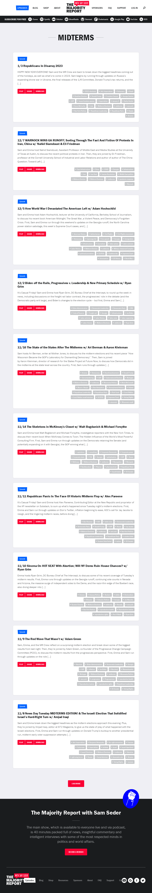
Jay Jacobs (129, 526)
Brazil (131, 91)
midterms (118, 106)
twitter (118, 541)
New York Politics (80, 111)
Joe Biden (129, 313)
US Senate (129, 471)
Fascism (130, 742)
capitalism (80, 452)
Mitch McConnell (127, 382)
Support (121, 7)
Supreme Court (127, 253)
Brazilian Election (81, 96)
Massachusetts (128, 669)
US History (117, 258)
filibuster (89, 599)
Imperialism (103, 101)
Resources (63, 880)
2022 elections (90, 91)
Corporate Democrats (109, 452)
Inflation (92, 669)
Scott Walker (128, 392)
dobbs (117, 595)
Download (40, 91)
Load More (76, 783)
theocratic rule (118, 757)
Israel (115, 747)
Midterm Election (79, 179)
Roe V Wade (117, 614)
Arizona (84, 373)
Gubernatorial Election (114, 377)
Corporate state (78, 457)
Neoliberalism (86, 467)
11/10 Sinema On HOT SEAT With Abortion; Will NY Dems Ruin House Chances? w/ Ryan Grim (72, 567)
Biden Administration (79, 308)
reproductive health (107, 609)
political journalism (87, 253)
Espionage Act (91, 239)
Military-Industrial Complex (123, 248)
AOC (98, 521)
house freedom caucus (86, 101)
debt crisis (108, 521)
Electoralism (128, 595)
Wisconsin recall (127, 402)
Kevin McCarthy (79, 106)
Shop (46, 7)
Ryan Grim (129, 323)
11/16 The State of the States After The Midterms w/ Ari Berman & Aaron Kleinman (73, 347)
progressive (96, 679)
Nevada (119, 604)
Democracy (78, 239)
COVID (106, 169)
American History (80, 234)
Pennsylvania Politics (116, 387)
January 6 (115, 101)
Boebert (108, 595)
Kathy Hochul (128, 101)
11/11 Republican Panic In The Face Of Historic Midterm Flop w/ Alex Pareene (70, 496)
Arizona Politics (94, 595)
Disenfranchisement (111, 373)
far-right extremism (116, 742)
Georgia (116, 169)
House (131, 457)
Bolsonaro (121, 91)
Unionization (103, 258)
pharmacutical (111, 467)
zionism (130, 762)
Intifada (105, 747)
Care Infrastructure (83, 169)
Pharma (99, 467)
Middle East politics (126, 174)
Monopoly (129, 462)
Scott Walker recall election (83, 397)
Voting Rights (128, 397)
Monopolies (117, 462)
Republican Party (118, 111)
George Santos (128, 96)
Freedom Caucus (112, 96)
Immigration (129, 239)
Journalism (101, 243)
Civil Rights (109, 234)
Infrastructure (128, 169)
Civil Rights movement (125, 234)
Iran (84, 174)
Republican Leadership (99, 111)
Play (21, 91)
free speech (105, 239)
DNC (131, 308)
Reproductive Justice (126, 609)
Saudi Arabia (116, 471)
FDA (90, 457)
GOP (72, 101)
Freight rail (93, 313)
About (57, 7)
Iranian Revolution (108, 174)
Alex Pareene (87, 521)
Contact (123, 880)
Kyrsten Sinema (77, 604)
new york (130, 106)
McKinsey (75, 462)
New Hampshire (98, 387)
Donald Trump (96, 96)
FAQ (110, 7)
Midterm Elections (104, 106)
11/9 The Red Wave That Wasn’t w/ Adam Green (49, 639)
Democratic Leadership (100, 308)
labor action (114, 243)
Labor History (76, 248)
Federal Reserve (78, 313)
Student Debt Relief (104, 541)
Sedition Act (113, 253)
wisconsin (113, 402)
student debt (128, 536)
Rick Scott (115, 392)
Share (29, 91)
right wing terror (77, 757)
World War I (129, 258)
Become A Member (76, 852)
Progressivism (110, 679)
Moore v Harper (82, 387)
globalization (111, 457)
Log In (134, 7)
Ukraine (130, 115)
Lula (91, 106)
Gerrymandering (88, 377)
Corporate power (127, 452)
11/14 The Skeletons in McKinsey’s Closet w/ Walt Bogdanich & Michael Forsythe (72, 426)
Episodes (22, 7)
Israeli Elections (87, 752)
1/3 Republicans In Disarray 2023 (40, 66)
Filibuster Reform (103, 599)
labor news (113, 318)
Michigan (130, 377)
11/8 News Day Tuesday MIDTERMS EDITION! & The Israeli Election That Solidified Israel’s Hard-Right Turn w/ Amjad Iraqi (72, 715)
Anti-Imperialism (107, 91)
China (97, 169)
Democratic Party (119, 308)
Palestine (130, 752)
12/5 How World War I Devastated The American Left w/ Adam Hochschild (67, 208)
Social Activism (102, 757)
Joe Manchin (129, 599)
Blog (35, 7)
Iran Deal (94, 174)
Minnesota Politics (110, 382)
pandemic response (126, 179)
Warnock (130, 184)
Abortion (79, 664)
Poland (130, 387)
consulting (93, 452)
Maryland (114, 669)
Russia (131, 111)
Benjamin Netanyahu (96, 742)
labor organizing (127, 318)
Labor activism (128, 243)
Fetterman (81, 747)
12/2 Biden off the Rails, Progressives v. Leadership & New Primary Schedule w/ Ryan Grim (74, 284)
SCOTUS (101, 253)
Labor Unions (87, 323)
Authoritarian (95, 234)
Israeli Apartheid (127, 747)
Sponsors (97, 7)
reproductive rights (101, 614)
